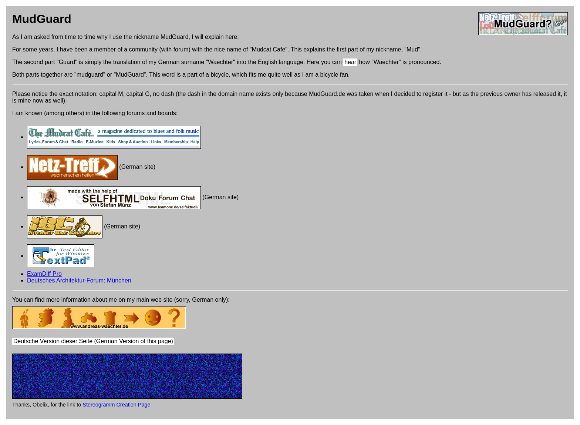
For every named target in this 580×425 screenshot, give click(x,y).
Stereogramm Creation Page (116, 405)
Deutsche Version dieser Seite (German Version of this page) (93, 341)
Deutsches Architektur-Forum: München (79, 280)
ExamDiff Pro (44, 274)
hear (350, 62)
